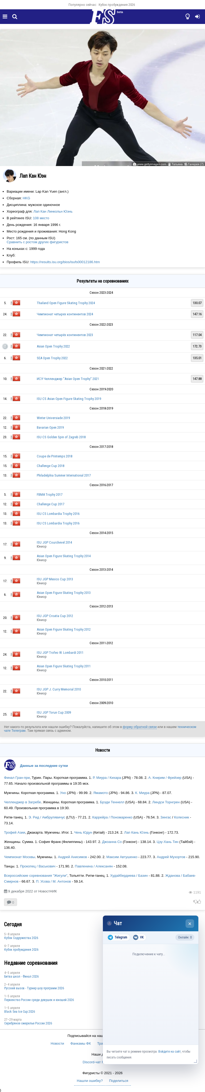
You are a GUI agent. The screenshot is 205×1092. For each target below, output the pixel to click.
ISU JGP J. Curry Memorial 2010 (59, 689)
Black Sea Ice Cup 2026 (19, 1012)
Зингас (165, 817)
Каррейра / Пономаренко (112, 817)
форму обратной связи (139, 727)
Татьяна (177, 164)
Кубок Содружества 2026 (21, 938)
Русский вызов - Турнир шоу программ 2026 (34, 988)
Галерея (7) (196, 164)
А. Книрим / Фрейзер (165, 778)
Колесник (181, 817)
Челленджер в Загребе (22, 802)
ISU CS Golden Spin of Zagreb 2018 (61, 437)
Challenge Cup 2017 (50, 504)
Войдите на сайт (169, 1051)
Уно (63, 793)
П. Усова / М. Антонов (53, 881)
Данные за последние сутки (44, 766)
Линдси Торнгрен (166, 802)
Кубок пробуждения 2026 (117, 5)
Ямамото (100, 793)
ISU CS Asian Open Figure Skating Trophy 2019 (69, 399)
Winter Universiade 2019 (53, 418)
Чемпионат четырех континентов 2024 (65, 314)
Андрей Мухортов (171, 857)
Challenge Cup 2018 (50, 466)
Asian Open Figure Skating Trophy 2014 (64, 556)
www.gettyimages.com (151, 164)
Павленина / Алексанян (94, 866)
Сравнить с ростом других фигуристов (37, 242)
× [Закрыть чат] (190, 923)
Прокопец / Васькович (37, 866)
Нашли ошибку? (90, 1081)
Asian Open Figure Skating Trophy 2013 (64, 593)
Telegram (117, 937)
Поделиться (118, 1081)
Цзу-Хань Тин (168, 842)
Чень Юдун (83, 832)
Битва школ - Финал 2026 (21, 976)
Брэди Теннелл (112, 802)
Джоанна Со (112, 842)
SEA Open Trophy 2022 (52, 358)
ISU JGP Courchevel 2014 (54, 542)
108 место (41, 218)
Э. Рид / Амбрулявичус (47, 817)
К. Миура (141, 793)
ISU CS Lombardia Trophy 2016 (58, 514)
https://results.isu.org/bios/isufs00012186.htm (65, 262)
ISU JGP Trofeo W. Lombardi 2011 (60, 653)
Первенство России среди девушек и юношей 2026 (39, 1000)
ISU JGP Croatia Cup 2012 (55, 616)
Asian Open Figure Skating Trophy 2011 (64, 666)
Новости (57, 1043)
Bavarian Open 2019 (50, 427)
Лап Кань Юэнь (136, 832)
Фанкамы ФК (80, 1043)
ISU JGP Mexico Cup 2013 (55, 579)
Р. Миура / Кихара (107, 778)
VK (138, 937)
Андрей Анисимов (72, 857)
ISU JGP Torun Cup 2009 (54, 712)
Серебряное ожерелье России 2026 (28, 1023)
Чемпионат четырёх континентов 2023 (65, 335)
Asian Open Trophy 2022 (53, 346)
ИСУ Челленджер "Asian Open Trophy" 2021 (68, 379)
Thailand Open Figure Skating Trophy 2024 (66, 303)
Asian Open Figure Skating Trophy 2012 (64, 629)
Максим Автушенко (121, 857)
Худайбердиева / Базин (129, 876)
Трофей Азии (14, 832)
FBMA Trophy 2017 (49, 495)
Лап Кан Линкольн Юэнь (53, 211)
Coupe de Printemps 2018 (54, 456)
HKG (26, 198)
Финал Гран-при (17, 778)
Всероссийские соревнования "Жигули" (35, 876)
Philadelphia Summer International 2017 (64, 475)
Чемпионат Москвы (19, 857)
